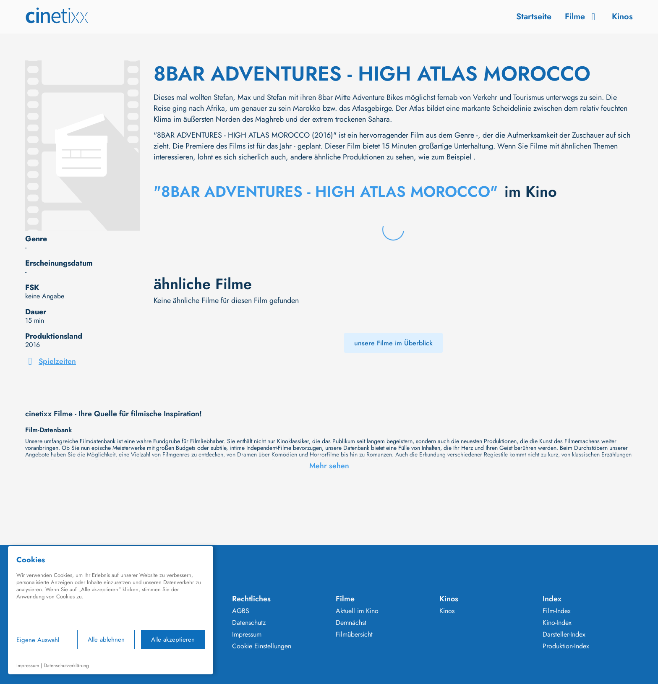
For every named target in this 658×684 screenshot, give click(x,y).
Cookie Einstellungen (261, 646)
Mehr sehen (329, 465)
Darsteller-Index (564, 634)
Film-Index (557, 611)
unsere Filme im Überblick (393, 343)
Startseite (533, 16)
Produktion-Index (566, 646)
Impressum (246, 634)
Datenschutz (249, 623)
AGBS (240, 611)
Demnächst (351, 623)
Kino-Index (557, 623)
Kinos (622, 16)
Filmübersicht (354, 634)
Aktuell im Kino (357, 611)
